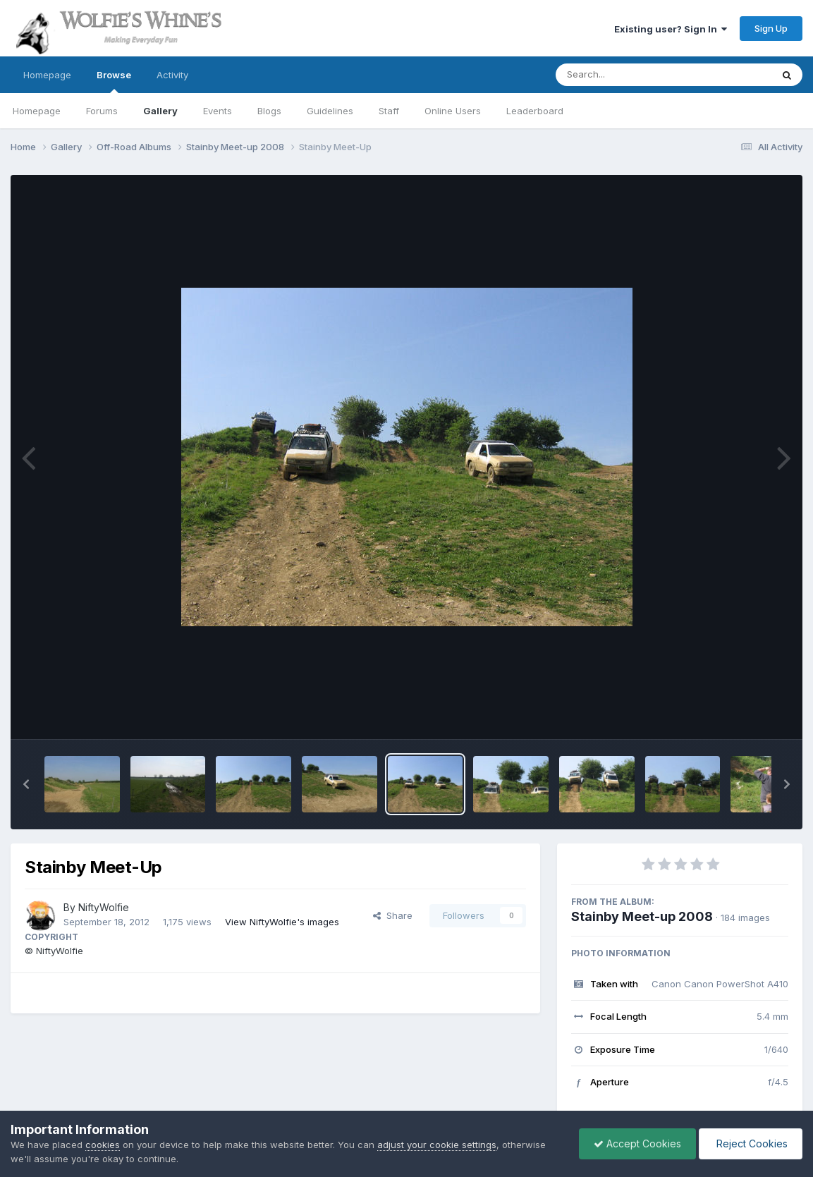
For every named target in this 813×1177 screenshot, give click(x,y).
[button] (26, 784)
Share (392, 915)
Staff (389, 110)
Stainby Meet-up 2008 (642, 916)
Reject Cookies (751, 1143)
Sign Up (771, 28)
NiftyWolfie (103, 907)
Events (217, 110)
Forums (102, 110)
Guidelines (330, 110)
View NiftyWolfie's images (282, 921)
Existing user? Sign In (670, 29)
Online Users (452, 110)
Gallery (160, 110)
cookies (102, 1144)
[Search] (625, 74)
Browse (114, 81)
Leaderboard (534, 110)
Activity (172, 74)
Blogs (269, 110)
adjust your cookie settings (436, 1144)
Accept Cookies (637, 1143)
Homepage (47, 74)
